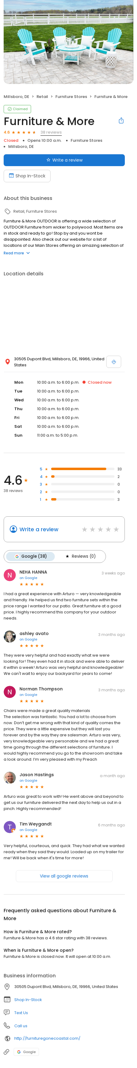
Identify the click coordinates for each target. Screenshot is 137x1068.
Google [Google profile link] (26, 1051)
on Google (28, 577)
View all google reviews (64, 876)
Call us (20, 1026)
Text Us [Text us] (21, 1013)
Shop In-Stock (28, 1000)
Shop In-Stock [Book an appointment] (27, 176)
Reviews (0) (80, 556)
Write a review (38, 529)
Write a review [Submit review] (64, 160)
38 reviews (51, 132)
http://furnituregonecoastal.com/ (47, 1038)
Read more (17, 253)
